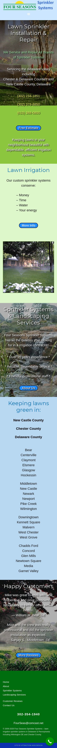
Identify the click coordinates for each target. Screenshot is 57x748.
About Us (28, 388)
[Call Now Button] (50, 741)
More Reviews (29, 655)
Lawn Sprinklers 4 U (28, 5)
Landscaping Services (14, 694)
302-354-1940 (28, 714)
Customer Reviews (12, 701)
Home (6, 682)
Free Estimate (28, 128)
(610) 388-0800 (28, 113)
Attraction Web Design (32, 745)
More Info (28, 225)
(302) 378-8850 (28, 104)
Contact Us (8, 705)
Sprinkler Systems (12, 690)
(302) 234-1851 (28, 96)
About (6, 686)
